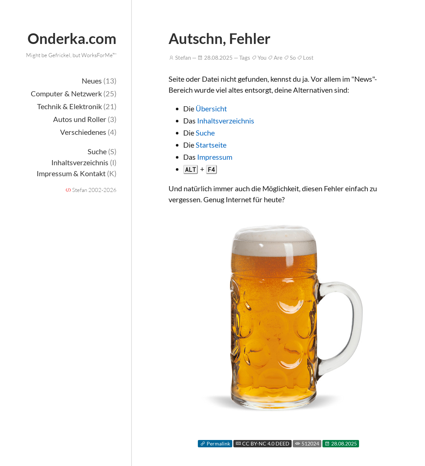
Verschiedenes (88, 131)
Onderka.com (72, 38)
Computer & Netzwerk (74, 93)
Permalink (215, 444)
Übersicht (211, 108)
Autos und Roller (85, 119)
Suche (102, 151)
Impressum (214, 156)
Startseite (211, 144)
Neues (99, 80)
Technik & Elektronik (77, 106)
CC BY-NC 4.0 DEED (262, 444)
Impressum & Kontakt (77, 173)
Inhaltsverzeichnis (84, 162)
